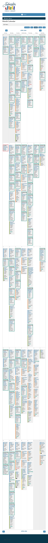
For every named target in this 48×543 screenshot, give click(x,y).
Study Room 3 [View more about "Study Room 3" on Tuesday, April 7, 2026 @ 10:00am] (17, 156)
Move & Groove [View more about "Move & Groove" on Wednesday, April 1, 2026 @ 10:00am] (23, 46)
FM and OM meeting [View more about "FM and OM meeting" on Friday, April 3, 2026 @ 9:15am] (35, 39)
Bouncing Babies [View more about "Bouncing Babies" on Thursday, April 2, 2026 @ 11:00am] (30, 46)
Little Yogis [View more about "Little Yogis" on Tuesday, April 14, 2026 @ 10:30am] (17, 259)
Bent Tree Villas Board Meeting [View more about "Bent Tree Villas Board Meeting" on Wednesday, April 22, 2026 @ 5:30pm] (24, 388)
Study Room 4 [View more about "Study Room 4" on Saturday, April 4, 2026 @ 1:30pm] (41, 74)
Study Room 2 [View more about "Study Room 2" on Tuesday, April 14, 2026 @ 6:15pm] (17, 282)
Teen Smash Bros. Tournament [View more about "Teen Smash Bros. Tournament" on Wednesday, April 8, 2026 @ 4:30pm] (24, 184)
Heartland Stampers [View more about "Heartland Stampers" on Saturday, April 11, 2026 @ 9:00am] (42, 147)
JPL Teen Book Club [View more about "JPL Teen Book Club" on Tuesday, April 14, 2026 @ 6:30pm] (18, 290)
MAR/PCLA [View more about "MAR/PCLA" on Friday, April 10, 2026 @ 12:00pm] (36, 156)
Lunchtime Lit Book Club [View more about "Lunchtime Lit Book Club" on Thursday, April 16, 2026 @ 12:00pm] (30, 258)
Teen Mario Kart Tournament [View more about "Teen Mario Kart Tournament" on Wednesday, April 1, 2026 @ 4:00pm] (24, 64)
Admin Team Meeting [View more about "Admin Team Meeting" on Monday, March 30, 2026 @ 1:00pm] (11, 66)
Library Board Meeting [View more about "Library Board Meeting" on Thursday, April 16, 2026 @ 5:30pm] (29, 327)
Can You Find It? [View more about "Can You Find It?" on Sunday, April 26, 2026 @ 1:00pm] (5, 443)
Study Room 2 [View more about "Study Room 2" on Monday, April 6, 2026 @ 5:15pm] (11, 203)
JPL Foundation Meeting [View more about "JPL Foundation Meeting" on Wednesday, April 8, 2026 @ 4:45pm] (24, 194)
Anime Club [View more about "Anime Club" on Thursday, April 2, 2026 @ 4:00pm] (29, 55)
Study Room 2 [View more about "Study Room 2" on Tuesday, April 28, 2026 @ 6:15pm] (17, 453)
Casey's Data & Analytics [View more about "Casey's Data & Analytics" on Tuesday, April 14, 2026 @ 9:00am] (18, 251)
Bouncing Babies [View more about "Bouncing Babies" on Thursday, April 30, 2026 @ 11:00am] (30, 443)
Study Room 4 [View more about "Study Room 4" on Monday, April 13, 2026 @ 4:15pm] (11, 290)
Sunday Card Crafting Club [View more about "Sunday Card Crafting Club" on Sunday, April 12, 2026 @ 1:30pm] (5, 269)
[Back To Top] (6, 539)
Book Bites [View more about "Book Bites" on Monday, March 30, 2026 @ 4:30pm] (11, 82)
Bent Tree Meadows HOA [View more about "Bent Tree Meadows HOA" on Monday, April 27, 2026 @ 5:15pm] (12, 494)
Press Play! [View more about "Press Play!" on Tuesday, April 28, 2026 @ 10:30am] (17, 443)
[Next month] (40, 30)
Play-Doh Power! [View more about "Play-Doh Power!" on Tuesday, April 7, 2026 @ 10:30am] (18, 164)
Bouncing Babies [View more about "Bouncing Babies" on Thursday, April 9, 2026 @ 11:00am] (30, 146)
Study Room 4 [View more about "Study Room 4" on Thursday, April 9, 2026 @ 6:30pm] (29, 231)
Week (40, 27)
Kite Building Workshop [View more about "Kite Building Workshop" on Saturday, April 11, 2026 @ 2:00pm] (43, 155)
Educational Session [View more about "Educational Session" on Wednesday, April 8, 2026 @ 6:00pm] (24, 203)
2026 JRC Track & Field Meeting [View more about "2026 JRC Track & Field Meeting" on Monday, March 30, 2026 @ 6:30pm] (11, 120)
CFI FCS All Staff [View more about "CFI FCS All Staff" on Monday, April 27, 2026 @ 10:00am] (12, 454)
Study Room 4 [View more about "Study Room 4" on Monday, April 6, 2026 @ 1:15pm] (11, 177)
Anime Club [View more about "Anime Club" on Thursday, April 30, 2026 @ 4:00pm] (29, 452)
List (31, 27)
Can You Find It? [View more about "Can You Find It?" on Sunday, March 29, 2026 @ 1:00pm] (5, 37)
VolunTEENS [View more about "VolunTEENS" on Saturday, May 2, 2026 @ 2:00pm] (43, 455)
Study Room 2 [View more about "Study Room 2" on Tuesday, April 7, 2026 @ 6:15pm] (17, 182)
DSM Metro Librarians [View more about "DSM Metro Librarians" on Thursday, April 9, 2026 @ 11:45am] (30, 156)
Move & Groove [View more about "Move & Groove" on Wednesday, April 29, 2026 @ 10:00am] (23, 443)
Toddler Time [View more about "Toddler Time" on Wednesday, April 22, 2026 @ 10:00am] (24, 350)
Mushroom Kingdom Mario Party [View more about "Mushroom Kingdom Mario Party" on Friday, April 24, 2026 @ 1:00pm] (36, 351)
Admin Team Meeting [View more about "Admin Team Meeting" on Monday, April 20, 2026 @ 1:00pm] (11, 362)
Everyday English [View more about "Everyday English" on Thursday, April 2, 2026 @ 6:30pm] (30, 88)
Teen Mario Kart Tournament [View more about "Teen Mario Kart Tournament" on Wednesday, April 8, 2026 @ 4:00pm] (24, 175)
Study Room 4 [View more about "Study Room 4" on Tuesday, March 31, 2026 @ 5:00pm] (17, 92)
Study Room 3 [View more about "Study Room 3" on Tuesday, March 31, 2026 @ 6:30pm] (17, 115)
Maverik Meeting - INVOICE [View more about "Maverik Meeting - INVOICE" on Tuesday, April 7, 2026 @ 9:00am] (18, 147)
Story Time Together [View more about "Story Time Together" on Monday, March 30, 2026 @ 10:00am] (12, 46)
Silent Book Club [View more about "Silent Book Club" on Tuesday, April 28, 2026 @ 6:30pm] (17, 472)
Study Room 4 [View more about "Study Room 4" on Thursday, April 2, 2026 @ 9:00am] (29, 38)
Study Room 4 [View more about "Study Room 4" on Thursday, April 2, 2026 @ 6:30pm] (29, 102)
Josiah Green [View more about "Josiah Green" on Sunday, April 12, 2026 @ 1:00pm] (4, 260)
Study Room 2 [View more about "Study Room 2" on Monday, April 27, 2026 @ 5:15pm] (11, 485)
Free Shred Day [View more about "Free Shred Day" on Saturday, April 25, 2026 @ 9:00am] (42, 351)
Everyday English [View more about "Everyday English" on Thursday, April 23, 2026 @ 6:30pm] (30, 412)
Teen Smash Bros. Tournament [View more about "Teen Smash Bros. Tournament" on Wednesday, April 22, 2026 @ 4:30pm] (24, 378)
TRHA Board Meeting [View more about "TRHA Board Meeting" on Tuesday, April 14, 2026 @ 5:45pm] (17, 273)
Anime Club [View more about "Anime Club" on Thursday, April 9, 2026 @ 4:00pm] (29, 164)
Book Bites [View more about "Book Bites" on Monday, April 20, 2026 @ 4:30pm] (11, 370)
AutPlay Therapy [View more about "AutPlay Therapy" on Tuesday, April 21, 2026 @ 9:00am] (17, 352)
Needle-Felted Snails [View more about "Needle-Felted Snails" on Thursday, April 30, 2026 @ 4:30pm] (30, 463)
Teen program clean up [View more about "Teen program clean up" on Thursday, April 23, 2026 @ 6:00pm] (30, 401)
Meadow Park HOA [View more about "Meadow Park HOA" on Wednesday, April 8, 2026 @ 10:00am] (24, 167)
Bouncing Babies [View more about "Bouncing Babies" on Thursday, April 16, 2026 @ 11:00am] (30, 249)
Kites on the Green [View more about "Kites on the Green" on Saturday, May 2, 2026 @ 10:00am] (43, 443)
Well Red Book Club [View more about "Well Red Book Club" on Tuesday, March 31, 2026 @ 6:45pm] (18, 135)
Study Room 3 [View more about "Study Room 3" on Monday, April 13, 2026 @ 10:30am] (11, 260)
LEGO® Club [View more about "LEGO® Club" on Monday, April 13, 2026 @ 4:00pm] (11, 277)
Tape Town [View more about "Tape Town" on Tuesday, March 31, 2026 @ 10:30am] (17, 49)
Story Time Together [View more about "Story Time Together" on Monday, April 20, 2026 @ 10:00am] (12, 351)
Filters (6, 24)
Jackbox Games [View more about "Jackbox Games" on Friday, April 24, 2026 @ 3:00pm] (36, 389)
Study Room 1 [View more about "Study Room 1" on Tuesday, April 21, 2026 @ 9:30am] (17, 360)
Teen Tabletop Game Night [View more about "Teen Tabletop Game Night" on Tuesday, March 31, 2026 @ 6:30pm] (18, 123)
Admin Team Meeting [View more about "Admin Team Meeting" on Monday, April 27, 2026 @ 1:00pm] (11, 464)
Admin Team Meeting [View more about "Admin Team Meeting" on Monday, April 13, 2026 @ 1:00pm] (11, 269)
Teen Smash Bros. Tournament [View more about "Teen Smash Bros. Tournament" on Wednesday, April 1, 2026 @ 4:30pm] (24, 72)
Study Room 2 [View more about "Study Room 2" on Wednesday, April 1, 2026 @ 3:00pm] (23, 56)
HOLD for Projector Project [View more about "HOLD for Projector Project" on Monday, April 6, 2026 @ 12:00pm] (12, 157)
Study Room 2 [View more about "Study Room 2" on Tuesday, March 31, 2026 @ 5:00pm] (17, 83)
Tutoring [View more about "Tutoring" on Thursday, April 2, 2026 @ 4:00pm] (30, 66)
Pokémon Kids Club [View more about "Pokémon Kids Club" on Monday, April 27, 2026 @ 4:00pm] (12, 472)
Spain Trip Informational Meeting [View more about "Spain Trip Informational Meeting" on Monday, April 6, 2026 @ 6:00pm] (12, 212)
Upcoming (27, 27)
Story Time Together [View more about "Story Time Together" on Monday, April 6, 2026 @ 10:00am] (12, 146)
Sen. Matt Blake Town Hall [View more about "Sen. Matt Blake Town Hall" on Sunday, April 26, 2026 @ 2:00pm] (5, 467)
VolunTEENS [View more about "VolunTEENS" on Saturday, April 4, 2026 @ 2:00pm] (43, 80)
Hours (25, 14)
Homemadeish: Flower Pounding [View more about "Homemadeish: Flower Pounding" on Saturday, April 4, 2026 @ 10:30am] (44, 59)
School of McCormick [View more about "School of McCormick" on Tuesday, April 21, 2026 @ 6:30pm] (18, 417)
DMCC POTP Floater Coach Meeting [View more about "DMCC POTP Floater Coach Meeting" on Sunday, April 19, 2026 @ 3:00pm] (5, 383)
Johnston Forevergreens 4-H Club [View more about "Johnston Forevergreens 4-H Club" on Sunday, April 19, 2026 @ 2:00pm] (6, 371)
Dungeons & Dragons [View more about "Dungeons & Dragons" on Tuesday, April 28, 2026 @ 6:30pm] (18, 461)
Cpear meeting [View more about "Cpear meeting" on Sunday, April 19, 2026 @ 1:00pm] (5, 352)
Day (44, 27)
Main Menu (8, 18)
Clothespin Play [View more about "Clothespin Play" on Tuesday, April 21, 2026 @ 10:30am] (18, 368)
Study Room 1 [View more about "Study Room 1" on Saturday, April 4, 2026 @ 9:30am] (41, 38)
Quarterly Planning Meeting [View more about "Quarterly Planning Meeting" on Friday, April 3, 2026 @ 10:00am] (36, 50)
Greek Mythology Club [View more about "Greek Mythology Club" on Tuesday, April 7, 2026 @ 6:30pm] (18, 190)
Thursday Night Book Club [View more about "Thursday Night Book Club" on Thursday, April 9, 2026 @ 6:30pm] (30, 220)
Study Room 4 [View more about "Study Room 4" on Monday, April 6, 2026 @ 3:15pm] (11, 185)
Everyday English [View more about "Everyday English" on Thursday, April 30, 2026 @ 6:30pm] (30, 476)
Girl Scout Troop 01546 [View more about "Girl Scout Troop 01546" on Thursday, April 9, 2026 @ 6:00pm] (30, 185)
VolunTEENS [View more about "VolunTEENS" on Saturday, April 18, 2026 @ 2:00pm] (43, 261)
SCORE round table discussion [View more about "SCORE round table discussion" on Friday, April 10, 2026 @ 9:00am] (36, 148)
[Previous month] (6, 30)
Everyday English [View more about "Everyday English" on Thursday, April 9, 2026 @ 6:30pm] (30, 207)
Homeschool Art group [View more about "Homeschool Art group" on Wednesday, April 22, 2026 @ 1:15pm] (24, 361)
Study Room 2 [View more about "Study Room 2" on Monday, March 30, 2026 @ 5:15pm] (11, 97)
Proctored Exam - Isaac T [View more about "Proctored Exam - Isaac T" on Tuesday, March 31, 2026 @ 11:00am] (18, 60)
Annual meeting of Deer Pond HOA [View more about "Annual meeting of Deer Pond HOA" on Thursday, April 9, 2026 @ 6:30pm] (30, 197)
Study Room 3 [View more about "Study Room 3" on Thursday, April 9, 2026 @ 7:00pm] (29, 239)
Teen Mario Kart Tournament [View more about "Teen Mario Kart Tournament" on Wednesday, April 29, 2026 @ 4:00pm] (24, 452)
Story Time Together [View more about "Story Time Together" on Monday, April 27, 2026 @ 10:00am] (12, 443)
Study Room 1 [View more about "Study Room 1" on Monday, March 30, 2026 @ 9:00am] (11, 38)
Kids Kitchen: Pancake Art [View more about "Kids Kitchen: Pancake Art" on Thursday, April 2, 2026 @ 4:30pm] (30, 74)
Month (35, 27)
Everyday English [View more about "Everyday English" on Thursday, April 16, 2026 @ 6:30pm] (30, 336)
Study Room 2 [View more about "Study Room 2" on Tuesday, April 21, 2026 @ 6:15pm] (17, 408)
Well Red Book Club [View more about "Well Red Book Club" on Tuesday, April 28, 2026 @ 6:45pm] (18, 481)
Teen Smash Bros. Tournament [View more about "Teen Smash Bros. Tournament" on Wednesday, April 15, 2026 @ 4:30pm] (24, 267)
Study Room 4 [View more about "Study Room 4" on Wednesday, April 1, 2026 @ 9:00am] (23, 38)
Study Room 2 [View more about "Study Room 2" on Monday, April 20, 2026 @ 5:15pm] (11, 385)
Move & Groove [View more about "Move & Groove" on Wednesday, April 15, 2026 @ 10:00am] (23, 249)
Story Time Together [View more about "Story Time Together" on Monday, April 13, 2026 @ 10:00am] (12, 249)
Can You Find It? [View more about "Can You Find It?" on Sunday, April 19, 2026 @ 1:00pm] (5, 359)
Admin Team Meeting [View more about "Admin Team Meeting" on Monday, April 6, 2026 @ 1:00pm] (11, 168)
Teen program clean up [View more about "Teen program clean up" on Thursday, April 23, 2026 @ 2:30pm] (30, 375)
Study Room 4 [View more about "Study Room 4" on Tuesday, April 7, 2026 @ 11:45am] (17, 174)
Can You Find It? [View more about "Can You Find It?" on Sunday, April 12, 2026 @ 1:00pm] (5, 249)
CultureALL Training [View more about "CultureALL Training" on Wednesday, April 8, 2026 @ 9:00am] (24, 147)
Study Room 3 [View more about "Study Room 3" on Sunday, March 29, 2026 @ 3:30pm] (4, 49)
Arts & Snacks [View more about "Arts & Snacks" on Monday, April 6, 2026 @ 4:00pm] (11, 193)
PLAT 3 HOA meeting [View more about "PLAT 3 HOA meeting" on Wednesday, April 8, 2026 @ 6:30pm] (23, 214)
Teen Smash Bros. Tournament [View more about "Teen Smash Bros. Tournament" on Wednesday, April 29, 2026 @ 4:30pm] (24, 461)
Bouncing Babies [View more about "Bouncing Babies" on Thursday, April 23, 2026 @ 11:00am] (30, 350)
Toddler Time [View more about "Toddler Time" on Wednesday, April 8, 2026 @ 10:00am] (24, 156)
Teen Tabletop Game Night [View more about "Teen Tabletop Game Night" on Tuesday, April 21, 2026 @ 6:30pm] (18, 425)
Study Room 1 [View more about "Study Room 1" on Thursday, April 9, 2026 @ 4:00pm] (29, 176)
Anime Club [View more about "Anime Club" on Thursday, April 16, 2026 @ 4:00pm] (29, 300)
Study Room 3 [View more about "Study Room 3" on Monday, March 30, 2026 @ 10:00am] (11, 57)
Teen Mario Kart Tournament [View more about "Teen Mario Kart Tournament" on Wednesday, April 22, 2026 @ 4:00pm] (24, 369)
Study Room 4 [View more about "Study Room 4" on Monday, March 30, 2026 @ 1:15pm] (11, 75)
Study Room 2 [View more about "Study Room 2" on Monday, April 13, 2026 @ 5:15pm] (11, 299)
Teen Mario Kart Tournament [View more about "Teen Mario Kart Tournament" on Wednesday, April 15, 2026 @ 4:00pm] (24, 258)
